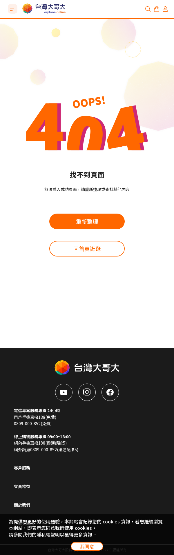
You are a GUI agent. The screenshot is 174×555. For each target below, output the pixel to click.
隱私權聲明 (48, 534)
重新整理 (87, 221)
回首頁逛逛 (87, 248)
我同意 (87, 546)
